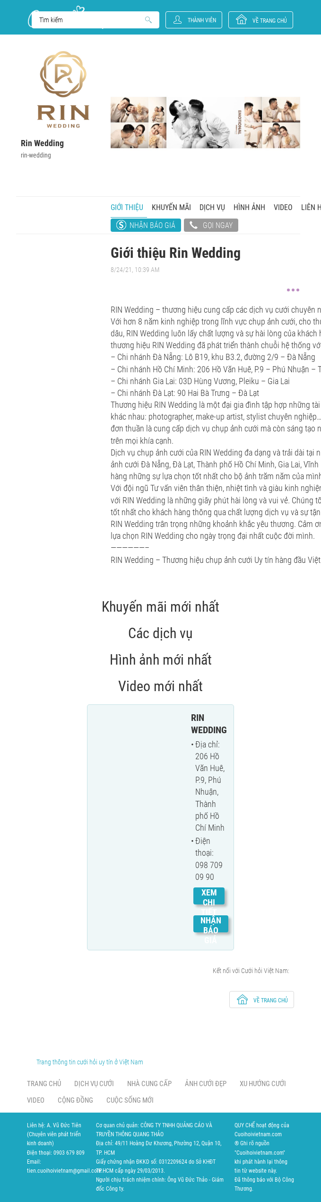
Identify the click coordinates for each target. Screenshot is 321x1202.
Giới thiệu (127, 207)
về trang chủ (269, 21)
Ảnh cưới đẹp (205, 1083)
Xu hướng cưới (263, 1083)
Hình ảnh (249, 207)
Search (91, 20)
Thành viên (202, 20)
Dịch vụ (212, 207)
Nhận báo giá (152, 225)
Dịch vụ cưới (94, 1083)
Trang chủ (44, 1083)
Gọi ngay (211, 226)
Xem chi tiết (209, 902)
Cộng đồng (75, 1100)
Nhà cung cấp (149, 1083)
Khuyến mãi (171, 207)
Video (283, 207)
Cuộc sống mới (130, 1100)
